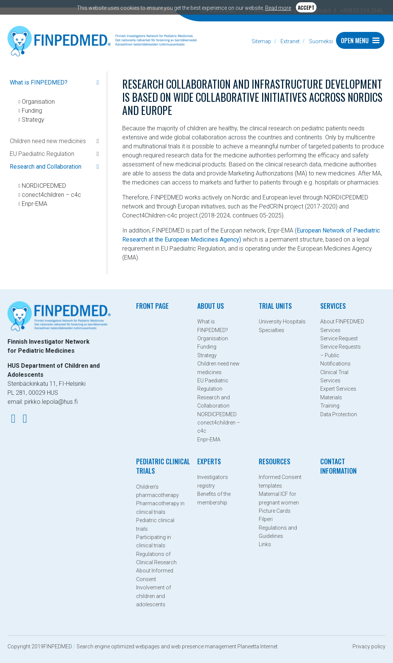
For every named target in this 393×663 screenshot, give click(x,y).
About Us (210, 306)
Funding (32, 110)
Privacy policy (369, 646)
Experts (209, 461)
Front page (152, 306)
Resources (274, 461)
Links (265, 544)
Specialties (271, 330)
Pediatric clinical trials (163, 466)
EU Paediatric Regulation (42, 153)
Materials (331, 397)
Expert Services (338, 389)
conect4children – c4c (51, 194)
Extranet (290, 41)
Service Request (339, 338)
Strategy (33, 119)
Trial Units (275, 306)
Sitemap (261, 41)
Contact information (338, 466)
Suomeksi (321, 41)
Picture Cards (275, 511)
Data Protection (338, 414)
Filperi (266, 519)
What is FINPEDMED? (39, 82)
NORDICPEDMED (44, 185)
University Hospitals (282, 322)
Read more (278, 8)
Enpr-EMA (34, 203)
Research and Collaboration (45, 166)
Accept (306, 7)
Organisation (38, 101)
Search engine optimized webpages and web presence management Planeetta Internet (177, 646)
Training (329, 406)
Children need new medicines (48, 141)
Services (333, 306)
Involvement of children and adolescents (153, 595)
